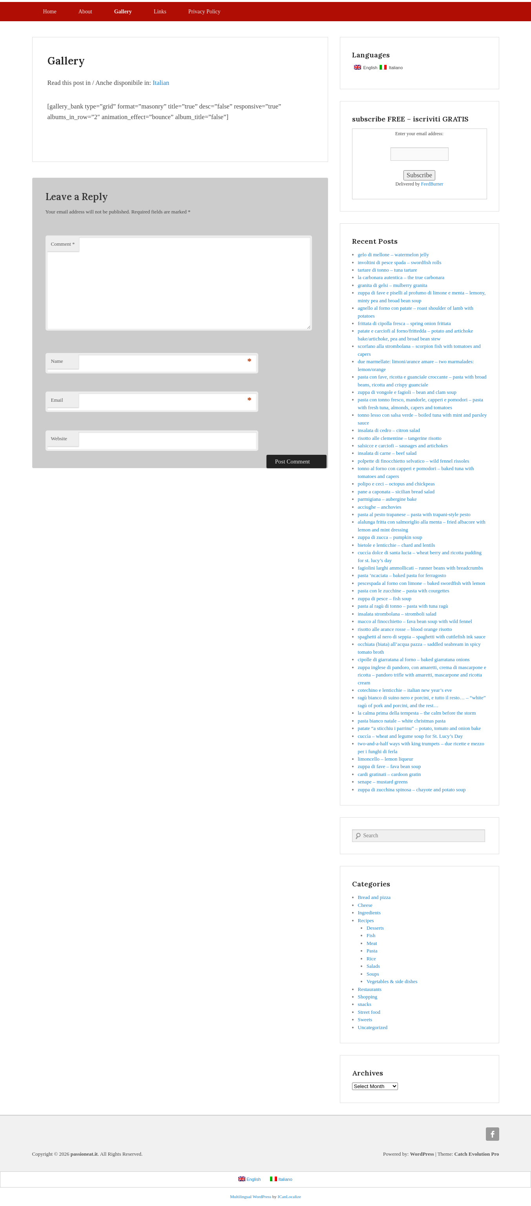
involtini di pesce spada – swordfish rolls (400, 262)
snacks (365, 1004)
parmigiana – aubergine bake (387, 499)
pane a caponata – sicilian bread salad (396, 492)
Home (50, 12)
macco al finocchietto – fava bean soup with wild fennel (415, 621)
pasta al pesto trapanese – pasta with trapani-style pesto (414, 514)
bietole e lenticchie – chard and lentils (396, 545)
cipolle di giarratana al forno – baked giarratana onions (414, 659)
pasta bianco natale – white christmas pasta (402, 721)
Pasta (372, 951)
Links (160, 12)
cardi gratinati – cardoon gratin (389, 774)
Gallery (123, 12)
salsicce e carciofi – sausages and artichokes (403, 446)
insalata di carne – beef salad (387, 453)
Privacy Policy (204, 12)
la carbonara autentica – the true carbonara (401, 277)
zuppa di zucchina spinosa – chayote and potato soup (412, 789)
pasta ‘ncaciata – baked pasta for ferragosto (402, 575)
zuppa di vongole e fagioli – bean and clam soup (407, 392)
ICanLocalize (289, 1196)
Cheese (365, 905)
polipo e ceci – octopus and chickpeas (396, 484)
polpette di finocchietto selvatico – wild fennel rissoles (413, 461)
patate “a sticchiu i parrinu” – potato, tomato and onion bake (419, 728)
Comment (63, 244)
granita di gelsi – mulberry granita (392, 285)
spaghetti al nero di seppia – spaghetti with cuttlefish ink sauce (422, 637)
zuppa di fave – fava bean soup (389, 766)
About (85, 12)
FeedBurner (432, 184)
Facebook (492, 1134)
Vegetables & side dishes (392, 981)
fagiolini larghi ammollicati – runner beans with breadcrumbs (420, 568)
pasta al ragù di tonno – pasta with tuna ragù (403, 606)
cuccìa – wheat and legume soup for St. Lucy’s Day (410, 736)
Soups (373, 974)
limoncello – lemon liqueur (385, 759)
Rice (371, 958)
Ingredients (369, 913)
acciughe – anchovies (379, 507)
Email (57, 400)
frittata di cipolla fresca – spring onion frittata (404, 323)
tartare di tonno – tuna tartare (387, 270)
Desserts (375, 928)
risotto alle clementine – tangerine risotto (400, 438)
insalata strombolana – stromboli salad (397, 614)
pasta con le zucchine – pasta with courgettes (403, 591)
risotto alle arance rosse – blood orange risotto (405, 629)
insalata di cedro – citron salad (389, 430)
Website (59, 438)
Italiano (391, 67)
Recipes (366, 920)
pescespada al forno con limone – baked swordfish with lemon (421, 583)
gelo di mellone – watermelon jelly (393, 254)
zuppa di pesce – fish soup (385, 598)
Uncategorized (373, 1027)
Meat (372, 943)
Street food (369, 1012)
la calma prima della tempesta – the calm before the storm (417, 713)
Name (57, 361)
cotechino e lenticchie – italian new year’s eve (405, 690)
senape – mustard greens (383, 782)
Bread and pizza (374, 897)
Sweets (365, 1019)
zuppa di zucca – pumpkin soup (390, 537)
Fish (371, 935)
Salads (373, 966)
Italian (161, 82)
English (366, 67)
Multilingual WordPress (250, 1196)
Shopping (368, 997)
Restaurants (370, 989)
